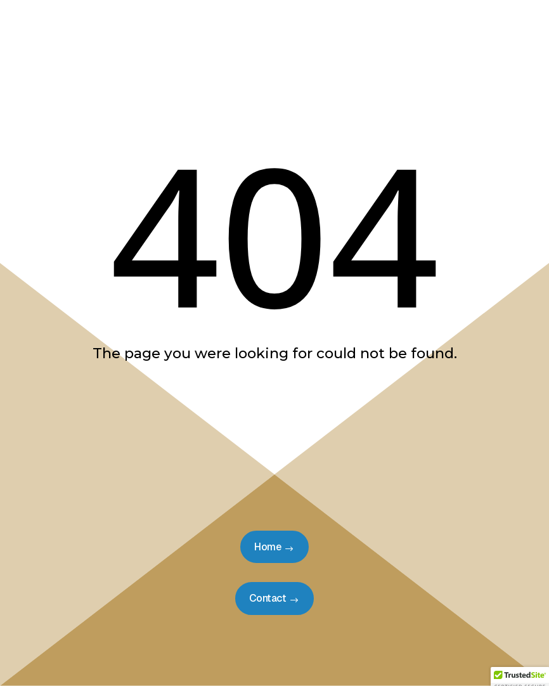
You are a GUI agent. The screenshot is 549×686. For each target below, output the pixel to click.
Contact (268, 598)
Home (267, 546)
